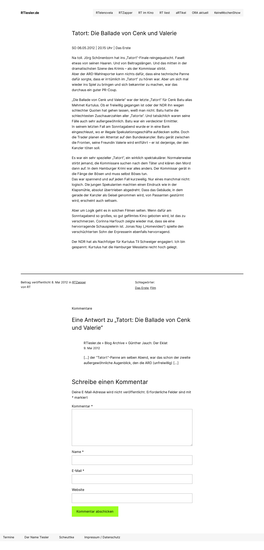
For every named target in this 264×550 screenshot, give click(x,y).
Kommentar (82, 406)
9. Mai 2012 (92, 348)
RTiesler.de (30, 13)
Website (78, 490)
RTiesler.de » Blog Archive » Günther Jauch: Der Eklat (126, 343)
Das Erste (142, 288)
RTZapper (79, 282)
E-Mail (78, 471)
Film (153, 288)
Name (78, 452)
